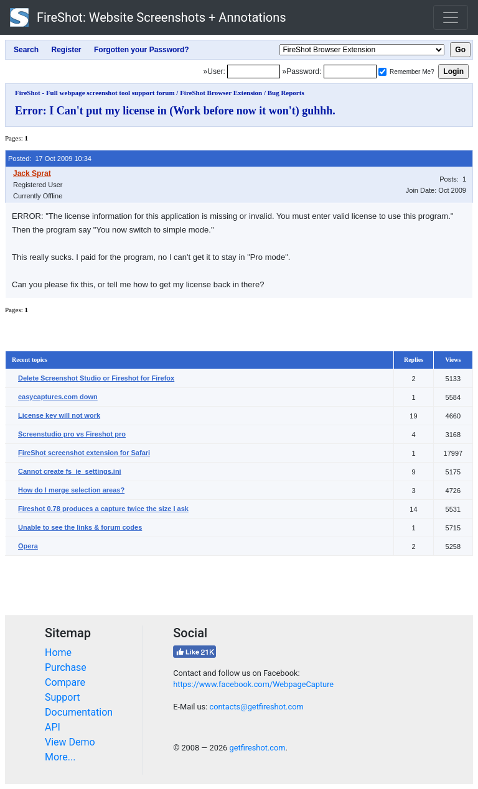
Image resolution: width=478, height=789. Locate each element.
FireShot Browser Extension (221, 92)
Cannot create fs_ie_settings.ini (69, 471)
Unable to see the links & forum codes (80, 527)
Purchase (66, 667)
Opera (28, 546)
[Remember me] (382, 72)
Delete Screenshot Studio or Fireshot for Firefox (96, 378)
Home (58, 652)
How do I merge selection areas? (71, 490)
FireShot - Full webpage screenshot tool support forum (95, 92)
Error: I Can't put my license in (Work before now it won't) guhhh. (175, 110)
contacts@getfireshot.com (256, 706)
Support (62, 697)
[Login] (253, 71)
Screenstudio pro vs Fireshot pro (72, 434)
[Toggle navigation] (450, 17)
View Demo (70, 742)
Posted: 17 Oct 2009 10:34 (49, 158)
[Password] (350, 71)
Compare (65, 682)
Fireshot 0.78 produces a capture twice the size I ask (103, 508)
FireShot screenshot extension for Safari (84, 452)
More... (60, 757)
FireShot (148, 17)
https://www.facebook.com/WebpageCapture (253, 684)
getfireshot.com (257, 747)
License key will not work (59, 415)
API (52, 727)
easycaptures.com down (58, 396)
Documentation (79, 712)
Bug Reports (286, 92)
